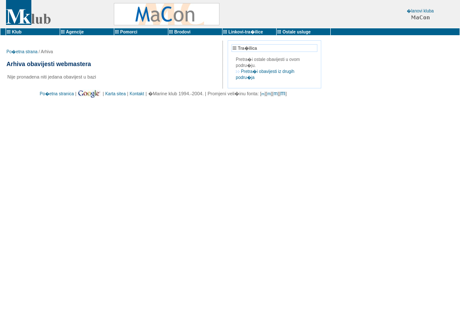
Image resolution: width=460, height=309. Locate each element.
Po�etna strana (21, 51)
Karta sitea (115, 93)
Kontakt (137, 93)
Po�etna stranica (57, 93)
